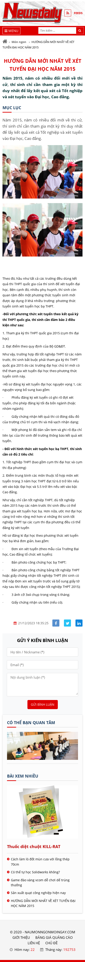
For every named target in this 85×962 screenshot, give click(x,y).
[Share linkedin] (79, 623)
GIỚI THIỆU (21, 937)
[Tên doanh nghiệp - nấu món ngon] (42, 758)
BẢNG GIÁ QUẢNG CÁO (54, 937)
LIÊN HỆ (34, 943)
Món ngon (19, 42)
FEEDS (78, 13)
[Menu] (11, 30)
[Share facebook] (55, 623)
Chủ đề (51, 943)
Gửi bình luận (42, 704)
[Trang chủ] (4, 41)
